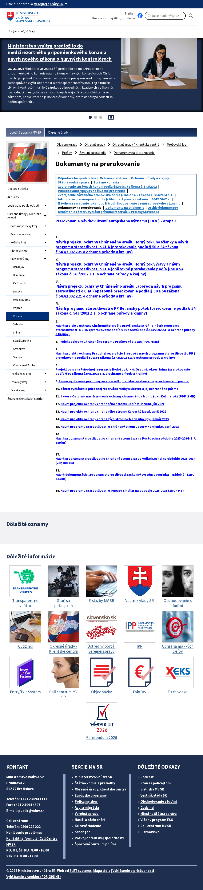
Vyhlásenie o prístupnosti (133, 870)
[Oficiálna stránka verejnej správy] (51, 3)
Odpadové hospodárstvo (77, 178)
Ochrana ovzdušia (113, 178)
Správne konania (106, 182)
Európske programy (91, 795)
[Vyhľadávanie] (165, 16)
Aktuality (13, 197)
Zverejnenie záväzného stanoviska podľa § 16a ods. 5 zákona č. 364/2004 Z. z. (115, 195)
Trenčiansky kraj (21, 374)
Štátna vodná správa (73, 182)
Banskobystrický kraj (24, 226)
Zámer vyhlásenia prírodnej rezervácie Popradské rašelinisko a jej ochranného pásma (124, 381)
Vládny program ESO (156, 819)
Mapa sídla (101, 870)
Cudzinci (147, 807)
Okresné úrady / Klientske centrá (24, 216)
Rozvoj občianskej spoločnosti (99, 838)
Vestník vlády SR (153, 795)
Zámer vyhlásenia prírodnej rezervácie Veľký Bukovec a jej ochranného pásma (119, 389)
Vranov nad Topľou (24, 365)
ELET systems (80, 870)
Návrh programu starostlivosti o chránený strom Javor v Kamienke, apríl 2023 (119, 426)
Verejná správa (87, 813)
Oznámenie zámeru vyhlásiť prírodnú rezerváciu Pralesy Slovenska (108, 212)
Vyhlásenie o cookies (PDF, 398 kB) (33, 876)
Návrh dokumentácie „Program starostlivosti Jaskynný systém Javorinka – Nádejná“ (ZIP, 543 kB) (125, 476)
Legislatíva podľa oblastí (23, 205)
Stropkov (19, 349)
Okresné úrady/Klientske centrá (100, 789)
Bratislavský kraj (21, 234)
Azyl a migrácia (87, 807)
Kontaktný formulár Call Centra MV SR (31, 841)
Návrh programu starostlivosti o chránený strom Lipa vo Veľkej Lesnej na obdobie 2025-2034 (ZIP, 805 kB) (125, 460)
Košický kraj (18, 242)
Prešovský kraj (20, 259)
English (129, 13)
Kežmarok (19, 283)
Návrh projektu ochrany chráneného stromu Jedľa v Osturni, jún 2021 (112, 404)
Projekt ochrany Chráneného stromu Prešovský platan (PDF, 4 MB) (109, 341)
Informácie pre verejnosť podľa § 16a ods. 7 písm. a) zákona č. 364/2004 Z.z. (114, 199)
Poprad (17, 308)
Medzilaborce (21, 300)
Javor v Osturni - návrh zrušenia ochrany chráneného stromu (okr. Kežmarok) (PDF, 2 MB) (127, 396)
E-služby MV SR (152, 789)
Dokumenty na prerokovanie (134, 152)
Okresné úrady (58, 132)
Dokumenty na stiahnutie (125, 207)
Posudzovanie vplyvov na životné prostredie (92, 191)
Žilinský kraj (18, 390)
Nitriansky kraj (19, 250)
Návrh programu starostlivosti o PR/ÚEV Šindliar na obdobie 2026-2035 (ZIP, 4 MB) (122, 490)
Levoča (17, 291)
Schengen (83, 832)
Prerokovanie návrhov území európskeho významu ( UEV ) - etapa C (116, 221)
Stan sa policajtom (155, 783)
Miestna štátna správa (158, 813)
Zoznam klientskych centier (25, 399)
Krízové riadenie (88, 826)
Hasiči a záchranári (90, 819)
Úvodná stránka (17, 189)
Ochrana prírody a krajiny (150, 178)
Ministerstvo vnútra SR (93, 777)
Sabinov (18, 324)
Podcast (147, 777)
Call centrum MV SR (155, 826)
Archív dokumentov (163, 207)
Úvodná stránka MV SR (25, 132)
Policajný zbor (86, 801)
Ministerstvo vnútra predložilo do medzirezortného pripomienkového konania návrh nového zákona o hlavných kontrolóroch (60, 52)
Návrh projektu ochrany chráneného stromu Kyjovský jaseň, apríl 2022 (113, 411)
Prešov (17, 316)
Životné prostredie (92, 152)
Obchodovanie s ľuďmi (158, 801)
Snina (16, 332)
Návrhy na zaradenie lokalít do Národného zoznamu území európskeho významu (119, 203)
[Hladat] (191, 16)
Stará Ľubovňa (22, 341)
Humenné (19, 275)
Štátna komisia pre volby (95, 783)
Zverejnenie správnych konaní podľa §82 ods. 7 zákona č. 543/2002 (107, 186)
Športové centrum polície (95, 844)
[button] (22, 30)
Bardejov (18, 267)
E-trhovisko (150, 832)
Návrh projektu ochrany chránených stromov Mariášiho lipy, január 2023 (114, 419)
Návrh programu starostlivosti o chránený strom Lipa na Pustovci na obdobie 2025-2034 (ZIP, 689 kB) (126, 440)
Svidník (17, 357)
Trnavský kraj (19, 382)
